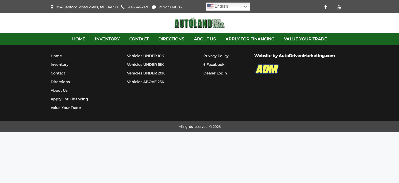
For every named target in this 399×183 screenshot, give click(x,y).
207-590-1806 (170, 7)
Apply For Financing (69, 99)
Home (56, 56)
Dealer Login (215, 73)
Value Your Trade (66, 107)
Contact (58, 73)
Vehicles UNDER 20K (146, 73)
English (217, 7)
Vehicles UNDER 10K (145, 56)
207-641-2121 (137, 7)
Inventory (59, 64)
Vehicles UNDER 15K (145, 64)
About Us (59, 90)
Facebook (213, 64)
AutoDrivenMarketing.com (307, 55)
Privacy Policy (216, 56)
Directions (60, 82)
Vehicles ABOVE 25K (145, 82)
